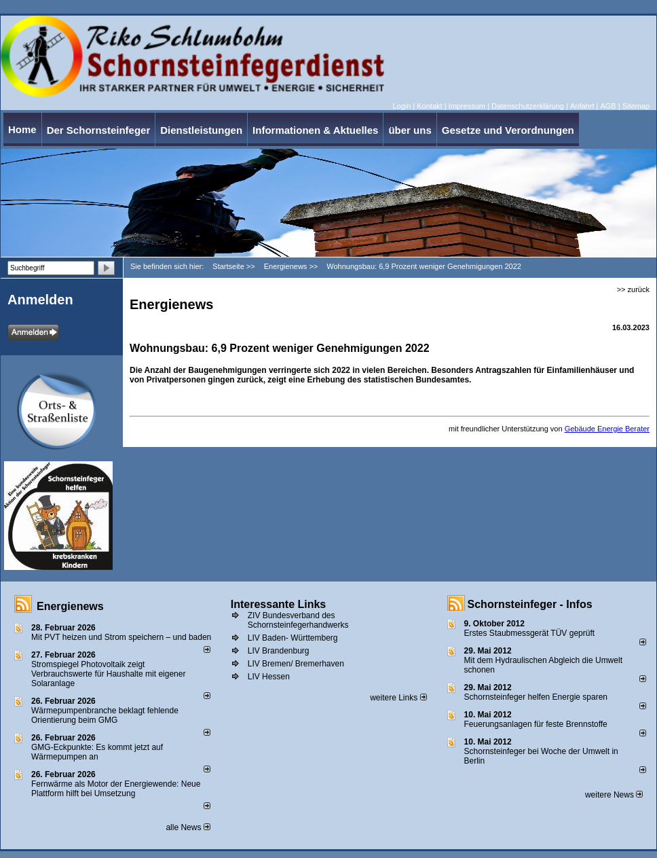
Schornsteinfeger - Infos (530, 604)
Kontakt (429, 106)
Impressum (467, 106)
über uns (409, 130)
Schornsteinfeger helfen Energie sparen (535, 697)
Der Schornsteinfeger (99, 130)
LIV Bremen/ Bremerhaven (296, 663)
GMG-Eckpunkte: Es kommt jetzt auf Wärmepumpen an (97, 752)
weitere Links (398, 697)
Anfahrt (582, 106)
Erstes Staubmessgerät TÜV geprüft (529, 633)
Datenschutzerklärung (527, 106)
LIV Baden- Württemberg (293, 638)
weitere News (614, 795)
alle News (188, 827)
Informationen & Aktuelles (315, 130)
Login (401, 106)
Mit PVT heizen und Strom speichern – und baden (121, 637)
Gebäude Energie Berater (607, 429)
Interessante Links (278, 604)
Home (22, 129)
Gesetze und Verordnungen (508, 130)
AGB (608, 106)
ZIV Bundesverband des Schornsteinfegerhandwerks (298, 620)
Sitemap (636, 106)
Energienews (70, 606)
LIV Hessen (269, 676)
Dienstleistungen (201, 130)
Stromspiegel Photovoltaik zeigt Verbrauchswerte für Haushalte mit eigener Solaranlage (108, 674)
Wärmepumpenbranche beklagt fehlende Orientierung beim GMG (105, 715)
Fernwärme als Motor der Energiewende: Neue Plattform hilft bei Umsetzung (115, 788)
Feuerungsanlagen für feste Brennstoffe (535, 724)
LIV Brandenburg (278, 651)
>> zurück (633, 289)
